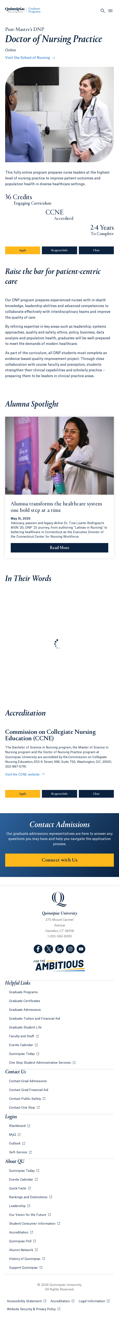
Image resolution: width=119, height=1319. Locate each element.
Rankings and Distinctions (28, 1197)
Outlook (15, 1143)
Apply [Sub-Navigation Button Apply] (29, 250)
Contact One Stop (22, 1107)
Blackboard (17, 1126)
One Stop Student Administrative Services (40, 1062)
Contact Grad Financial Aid (28, 1090)
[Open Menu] (110, 10)
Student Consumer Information (32, 1223)
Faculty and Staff (22, 1036)
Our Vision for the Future (28, 1214)
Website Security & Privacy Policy (33, 1309)
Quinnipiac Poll (20, 1241)
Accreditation (19, 1232)
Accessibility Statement (26, 1301)
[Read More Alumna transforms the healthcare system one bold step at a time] (59, 547)
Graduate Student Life (25, 1027)
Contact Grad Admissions (28, 1081)
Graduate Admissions (25, 1009)
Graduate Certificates (24, 1001)
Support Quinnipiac (24, 1267)
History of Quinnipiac (25, 1259)
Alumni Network (21, 1250)
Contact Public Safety (25, 1098)
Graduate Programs (23, 992)
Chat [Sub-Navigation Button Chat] (103, 250)
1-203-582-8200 (59, 936)
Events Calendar (21, 1045)
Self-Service (18, 1152)
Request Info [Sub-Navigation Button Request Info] (64, 250)
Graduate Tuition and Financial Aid (34, 1018)
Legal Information (94, 1301)
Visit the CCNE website (22, 774)
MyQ (13, 1134)
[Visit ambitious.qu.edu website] (59, 966)
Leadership (17, 1206)
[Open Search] (102, 10)
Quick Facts (18, 1188)
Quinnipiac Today (22, 1054)
